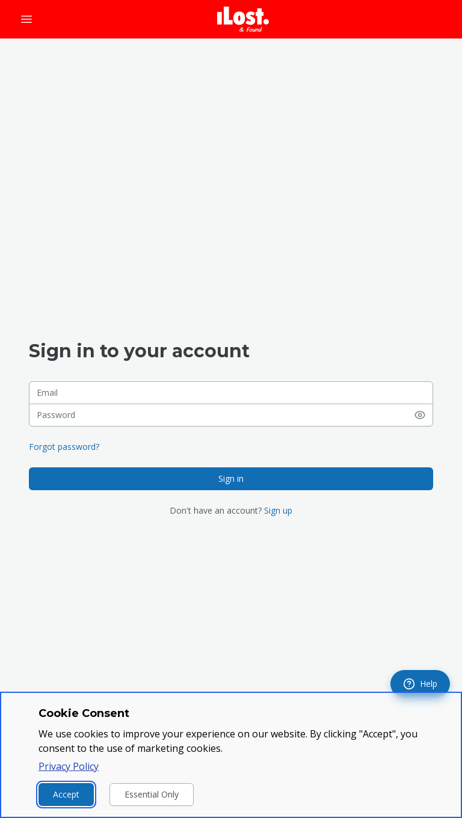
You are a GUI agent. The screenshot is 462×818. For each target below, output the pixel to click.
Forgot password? (64, 446)
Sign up (278, 510)
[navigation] (420, 684)
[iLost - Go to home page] (243, 19)
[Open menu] (26, 19)
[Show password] (423, 415)
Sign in (231, 478)
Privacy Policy (68, 766)
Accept (66, 794)
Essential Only (152, 794)
